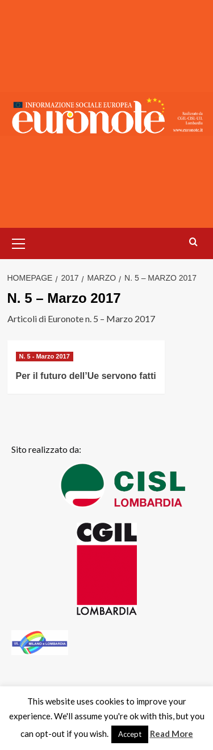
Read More (171, 733)
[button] (18, 242)
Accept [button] (129, 734)
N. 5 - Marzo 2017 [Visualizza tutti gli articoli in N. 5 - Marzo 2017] (44, 356)
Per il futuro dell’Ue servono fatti (86, 376)
